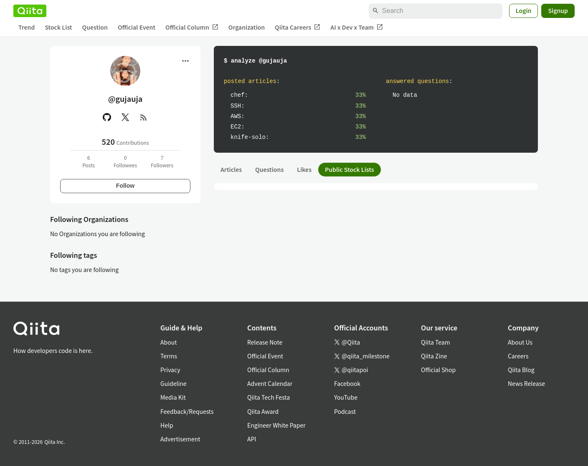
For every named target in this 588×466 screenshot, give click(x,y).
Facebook (347, 383)
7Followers (162, 161)
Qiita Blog (521, 369)
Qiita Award (263, 411)
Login (524, 10)
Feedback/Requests (187, 411)
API (251, 439)
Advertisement (180, 439)
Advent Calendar (269, 383)
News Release (526, 383)
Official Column (191, 27)
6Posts (88, 161)
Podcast (345, 411)
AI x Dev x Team (356, 27)
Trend (26, 27)
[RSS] (143, 117)
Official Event (136, 27)
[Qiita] (29, 11)
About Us (520, 342)
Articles (231, 169)
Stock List (58, 27)
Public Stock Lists (349, 169)
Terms (168, 356)
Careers (518, 356)
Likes (304, 169)
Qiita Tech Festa (268, 397)
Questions (269, 169)
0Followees (125, 161)
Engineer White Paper (276, 425)
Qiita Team (435, 342)
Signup (558, 10)
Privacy (170, 369)
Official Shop (438, 369)
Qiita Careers (297, 27)
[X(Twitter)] (125, 117)
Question (95, 27)
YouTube (345, 397)
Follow (125, 185)
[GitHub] (107, 117)
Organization (246, 27)
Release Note (264, 342)
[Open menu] (185, 61)
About (168, 342)
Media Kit (173, 397)
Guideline (173, 383)
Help (166, 425)
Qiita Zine (434, 356)
